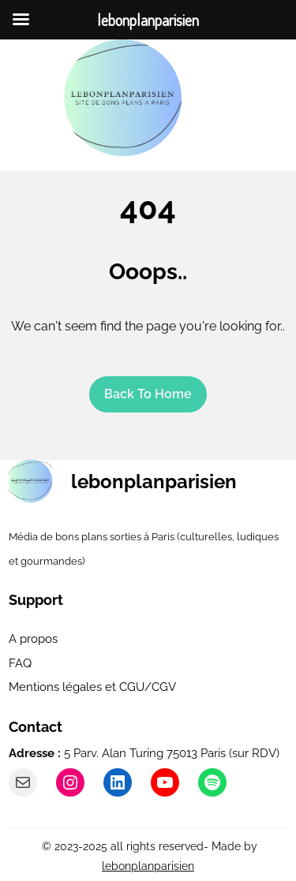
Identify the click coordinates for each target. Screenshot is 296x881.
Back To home (148, 393)
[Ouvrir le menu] (217, 98)
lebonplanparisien (154, 481)
